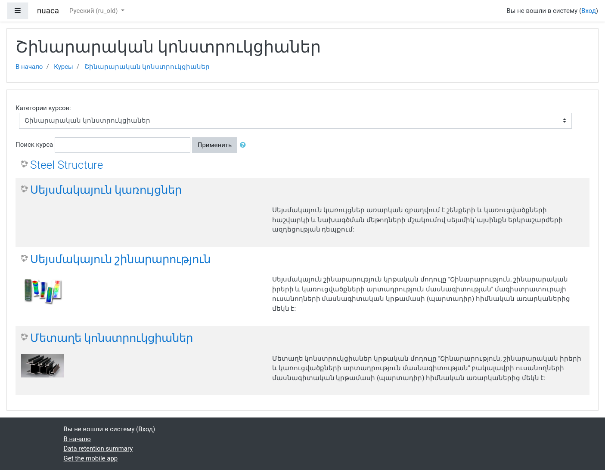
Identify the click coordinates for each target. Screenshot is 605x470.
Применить (215, 145)
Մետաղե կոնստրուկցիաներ (111, 337)
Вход (588, 11)
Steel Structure (66, 164)
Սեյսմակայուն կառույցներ (106, 189)
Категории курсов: (43, 108)
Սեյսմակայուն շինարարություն (120, 259)
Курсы (63, 67)
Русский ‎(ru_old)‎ (94, 11)
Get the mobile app (91, 458)
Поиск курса (34, 144)
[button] (244, 145)
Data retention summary (98, 448)
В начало (29, 67)
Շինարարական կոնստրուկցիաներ (147, 67)
